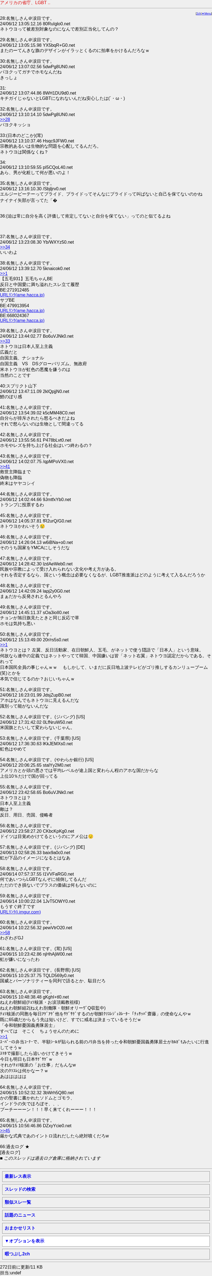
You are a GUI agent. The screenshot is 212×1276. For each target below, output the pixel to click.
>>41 (5, 466)
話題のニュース (20, 1215)
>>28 (5, 119)
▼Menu (206, 13)
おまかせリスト (20, 1228)
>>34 (5, 247)
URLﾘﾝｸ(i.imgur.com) (20, 912)
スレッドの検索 (20, 1189)
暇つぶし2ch (17, 1254)
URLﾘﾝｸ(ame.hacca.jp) (22, 295)
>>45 (5, 1130)
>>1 (4, 273)
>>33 (5, 341)
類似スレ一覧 (18, 1202)
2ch (199, 13)
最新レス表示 (18, 1176)
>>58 (5, 932)
